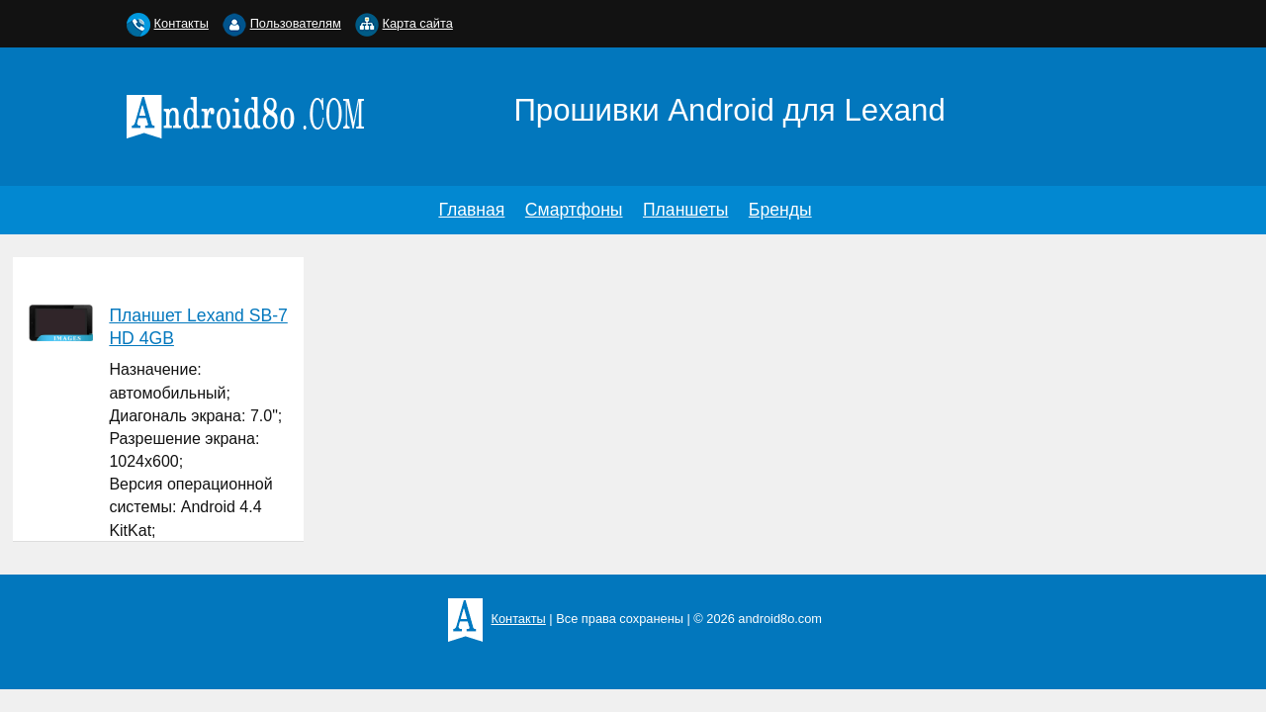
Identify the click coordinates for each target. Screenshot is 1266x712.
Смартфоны (574, 210)
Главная (471, 210)
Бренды (780, 210)
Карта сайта (418, 23)
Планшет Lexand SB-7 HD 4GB (198, 327)
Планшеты (685, 210)
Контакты (181, 23)
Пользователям (295, 23)
